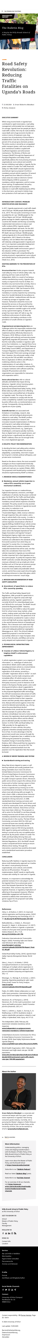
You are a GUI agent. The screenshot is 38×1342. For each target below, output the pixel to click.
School (4, 1219)
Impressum (6, 1335)
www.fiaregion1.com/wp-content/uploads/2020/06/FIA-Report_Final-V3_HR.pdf (18, 947)
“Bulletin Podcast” (24, 1169)
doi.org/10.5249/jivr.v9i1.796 (12, 934)
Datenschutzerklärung (9, 1332)
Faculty (4, 1223)
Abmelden (5, 1337)
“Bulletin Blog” (21, 1173)
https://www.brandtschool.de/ (18, 1165)
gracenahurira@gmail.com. (18, 1129)
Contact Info (6, 1241)
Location (5, 1243)
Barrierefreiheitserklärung (11, 1330)
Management (6, 1226)
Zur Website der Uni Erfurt (12, 11)
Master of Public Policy (10, 1221)
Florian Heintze (26, 1315)
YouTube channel (23, 1178)
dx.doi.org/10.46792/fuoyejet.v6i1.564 (18, 919)
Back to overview (10, 1137)
